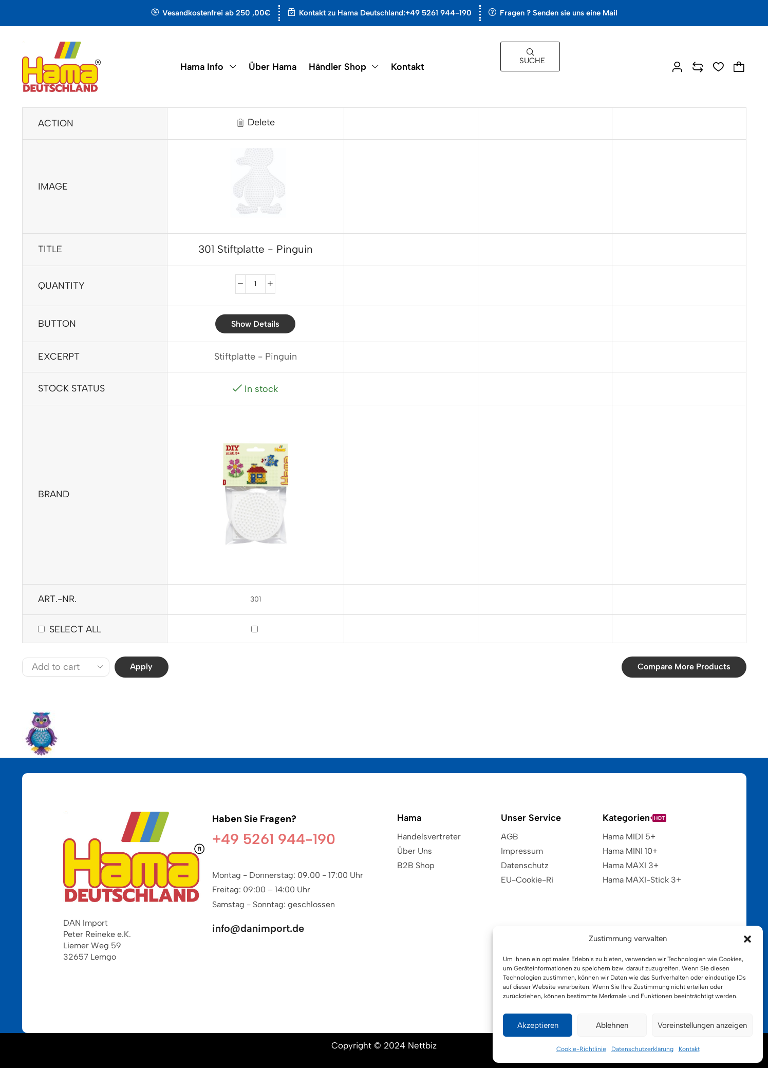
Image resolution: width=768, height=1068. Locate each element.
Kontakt (689, 1049)
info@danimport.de (258, 928)
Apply (141, 666)
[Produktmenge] (255, 284)
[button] (747, 939)
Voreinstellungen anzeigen (702, 1025)
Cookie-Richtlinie (581, 1049)
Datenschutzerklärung (642, 1049)
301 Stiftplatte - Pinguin (255, 249)
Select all (75, 629)
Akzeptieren (537, 1025)
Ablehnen (612, 1025)
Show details (255, 324)
